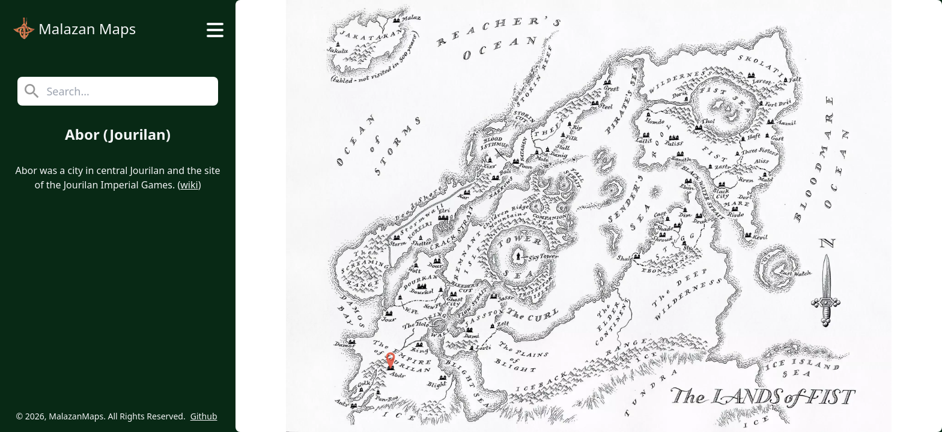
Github (203, 416)
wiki (189, 184)
